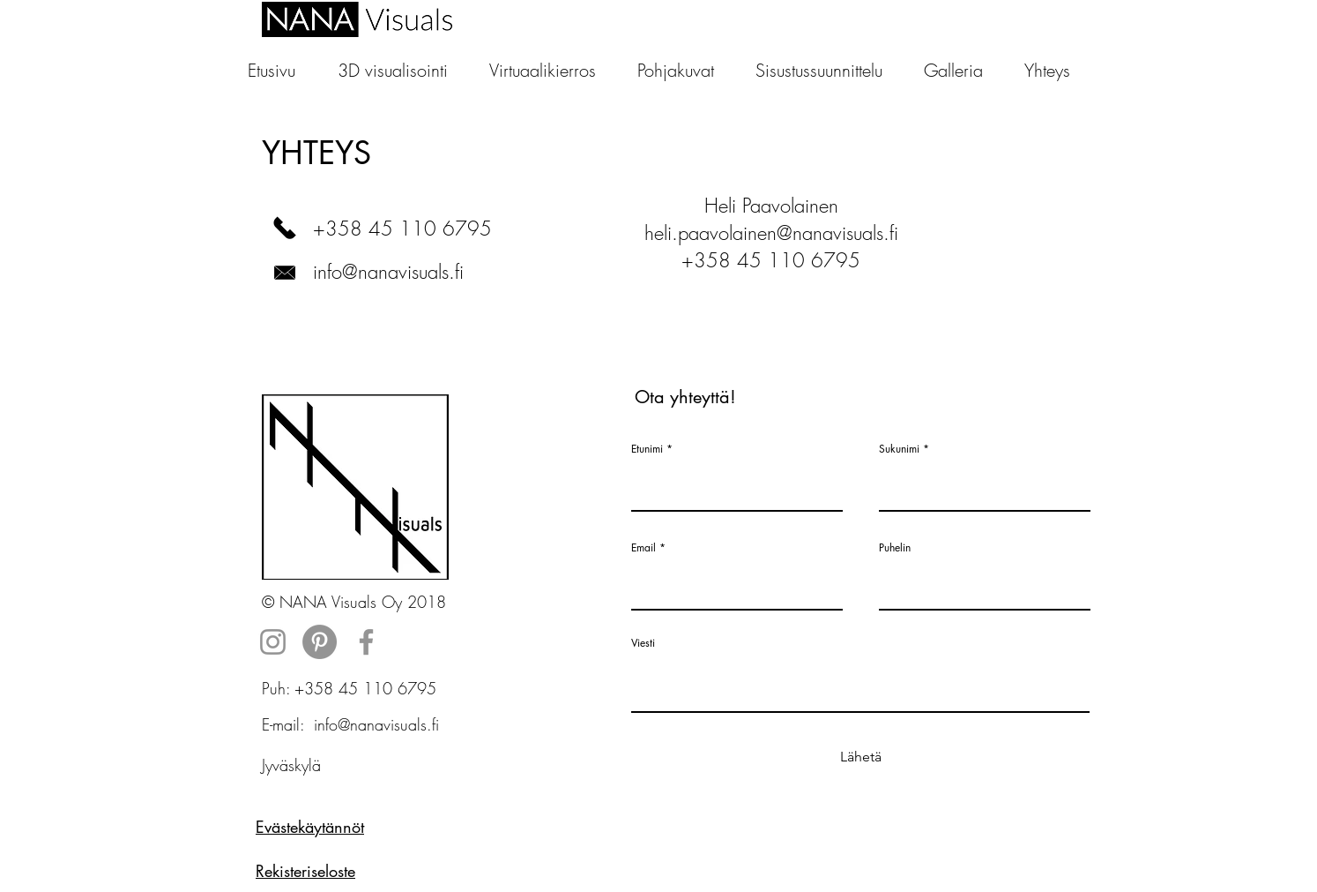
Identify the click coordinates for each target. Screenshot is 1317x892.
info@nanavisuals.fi (388, 272)
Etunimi (647, 449)
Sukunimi (899, 449)
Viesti (643, 643)
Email (643, 548)
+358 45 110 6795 (402, 228)
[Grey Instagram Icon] (273, 642)
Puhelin (895, 548)
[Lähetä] (860, 757)
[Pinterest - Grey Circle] (319, 642)
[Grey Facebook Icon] (366, 642)
